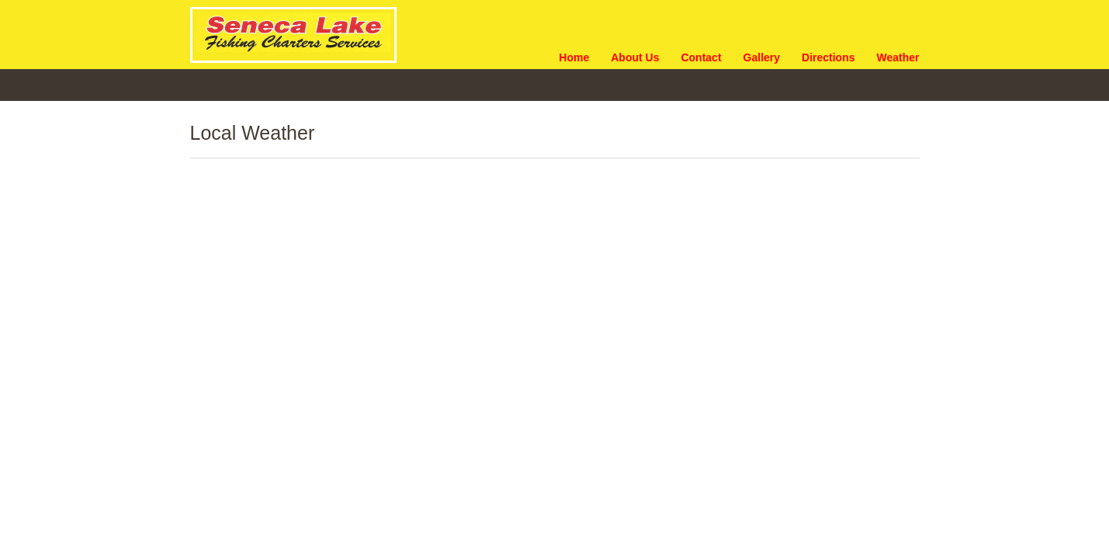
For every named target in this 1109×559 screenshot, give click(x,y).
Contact (701, 57)
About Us (635, 57)
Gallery (761, 57)
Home (574, 57)
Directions (828, 57)
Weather (898, 57)
